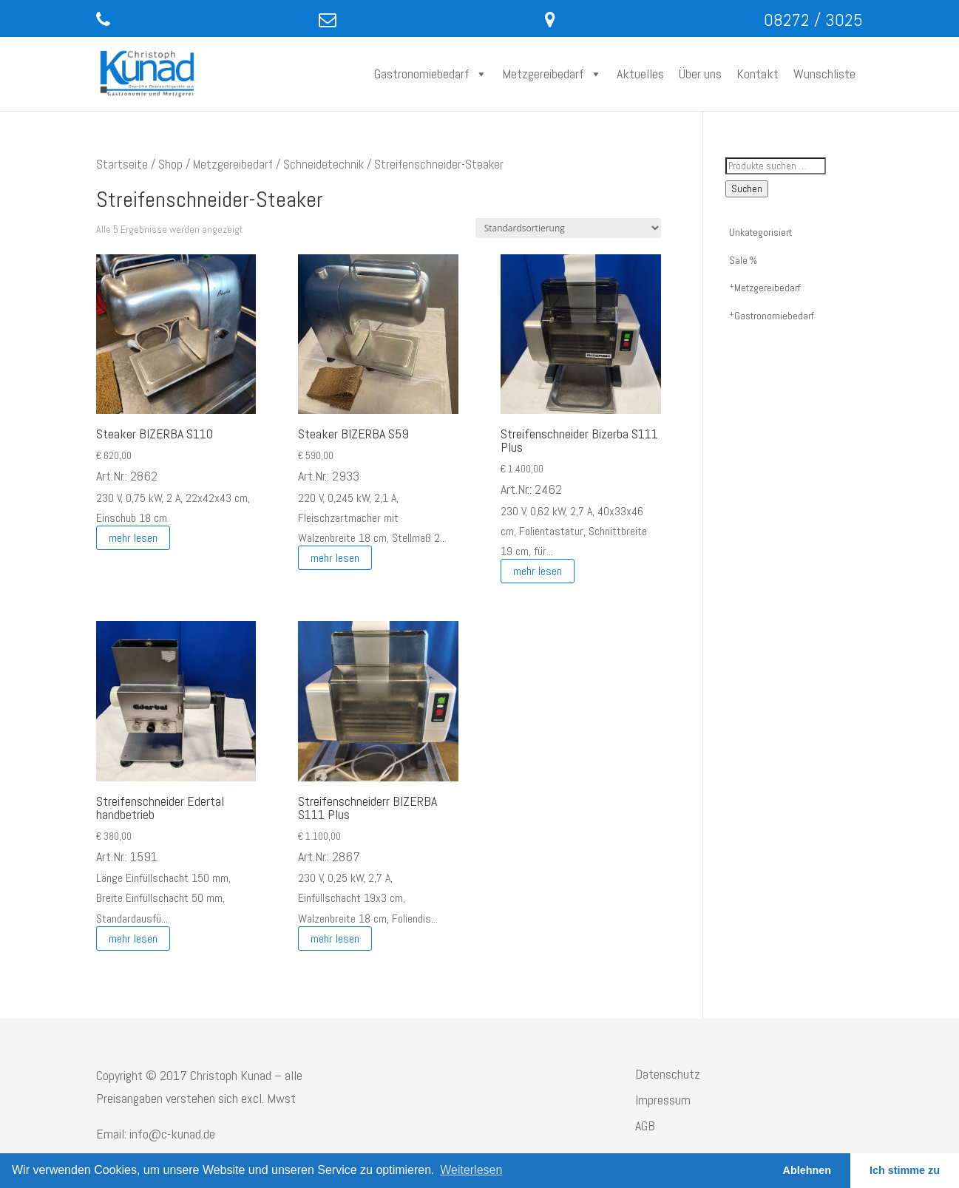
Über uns (700, 73)
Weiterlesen (471, 1170)
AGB (645, 1125)
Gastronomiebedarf (430, 73)
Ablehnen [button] (807, 1170)
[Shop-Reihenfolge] (568, 228)
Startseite (122, 164)
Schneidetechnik (323, 164)
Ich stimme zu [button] (905, 1170)
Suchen (746, 189)
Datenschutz (667, 1073)
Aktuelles (640, 73)
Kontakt (757, 73)
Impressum (663, 1099)
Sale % (743, 260)
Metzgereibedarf (552, 73)
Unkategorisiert (760, 232)
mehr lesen (133, 538)
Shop (170, 164)
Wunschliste (824, 73)
